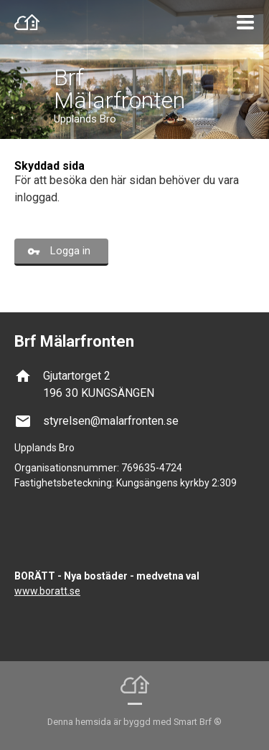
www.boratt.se (47, 591)
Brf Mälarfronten (119, 89)
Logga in (70, 250)
